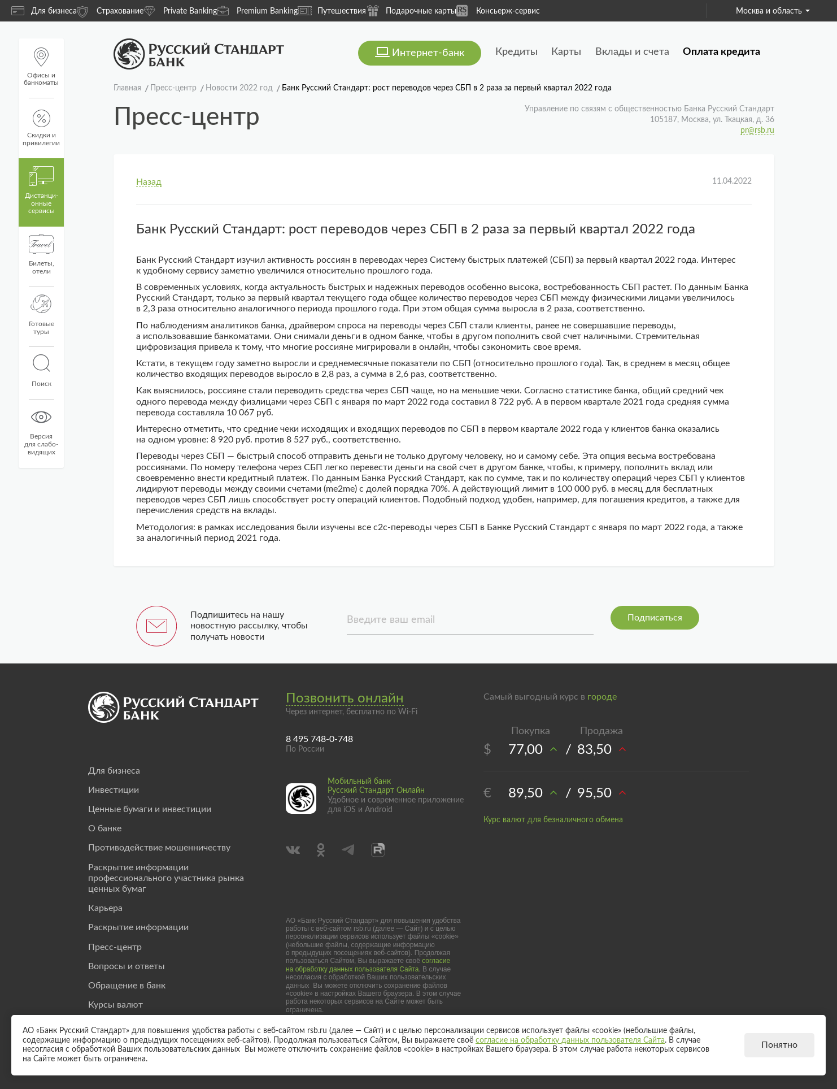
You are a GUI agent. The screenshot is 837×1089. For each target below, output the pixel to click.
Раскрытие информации (138, 927)
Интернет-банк (428, 53)
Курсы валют (115, 1004)
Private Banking (180, 10)
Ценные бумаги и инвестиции (149, 809)
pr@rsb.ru (757, 131)
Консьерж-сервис (498, 10)
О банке (104, 828)
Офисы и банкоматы (41, 66)
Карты (566, 52)
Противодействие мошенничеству (159, 847)
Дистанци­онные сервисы (41, 190)
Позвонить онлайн (345, 698)
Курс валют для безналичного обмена (553, 820)
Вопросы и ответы (126, 966)
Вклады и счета (632, 52)
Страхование (110, 10)
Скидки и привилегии (41, 128)
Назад (149, 181)
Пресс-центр (115, 947)
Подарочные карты (411, 10)
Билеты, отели (41, 254)
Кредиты (516, 52)
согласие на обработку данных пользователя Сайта (368, 965)
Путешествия (332, 10)
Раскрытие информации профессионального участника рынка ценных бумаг (166, 878)
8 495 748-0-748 (319, 739)
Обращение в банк (126, 985)
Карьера (105, 908)
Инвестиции (113, 790)
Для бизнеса (44, 10)
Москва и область (773, 11)
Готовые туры (41, 314)
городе (602, 696)
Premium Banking (257, 10)
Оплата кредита (721, 52)
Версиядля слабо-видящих (41, 431)
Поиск (41, 370)
